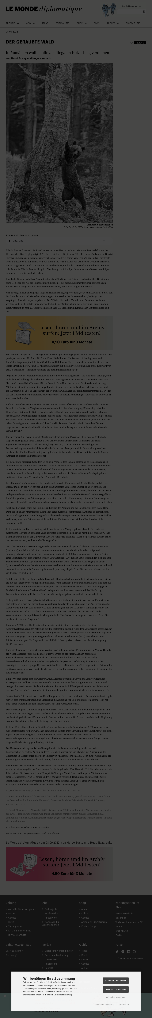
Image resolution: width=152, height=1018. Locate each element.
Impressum (123, 1004)
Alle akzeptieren (115, 980)
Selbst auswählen (116, 997)
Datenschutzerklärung (104, 1004)
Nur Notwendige (116, 989)
